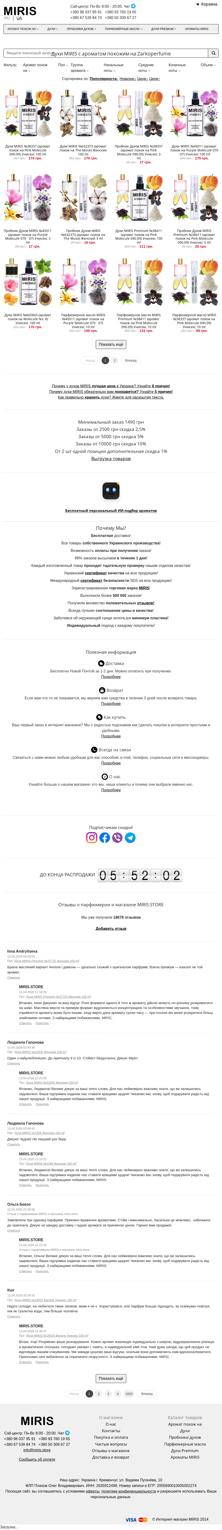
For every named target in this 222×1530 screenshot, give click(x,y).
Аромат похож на (35, 68)
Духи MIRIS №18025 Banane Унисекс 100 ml (45, 1300)
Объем (207, 65)
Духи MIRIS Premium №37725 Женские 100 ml (47, 961)
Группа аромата (78, 68)
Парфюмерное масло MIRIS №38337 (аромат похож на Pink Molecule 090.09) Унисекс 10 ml (194, 321)
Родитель (42, 1023)
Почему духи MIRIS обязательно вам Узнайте (111, 392)
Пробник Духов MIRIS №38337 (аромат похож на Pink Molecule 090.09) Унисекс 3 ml (139, 152)
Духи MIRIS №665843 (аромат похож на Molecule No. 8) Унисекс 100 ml (27, 319)
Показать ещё (111, 344)
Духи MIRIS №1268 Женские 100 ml (39, 1133)
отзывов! (145, 603)
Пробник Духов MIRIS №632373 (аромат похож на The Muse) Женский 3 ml (83, 234)
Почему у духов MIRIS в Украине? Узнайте (111, 386)
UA (19, 18)
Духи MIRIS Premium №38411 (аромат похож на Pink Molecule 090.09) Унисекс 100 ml (138, 236)
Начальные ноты (113, 68)
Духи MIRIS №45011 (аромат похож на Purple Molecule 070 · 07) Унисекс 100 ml (194, 150)
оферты (92, 1491)
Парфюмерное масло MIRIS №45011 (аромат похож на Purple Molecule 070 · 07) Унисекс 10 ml (83, 321)
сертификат (96, 573)
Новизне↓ (128, 79)
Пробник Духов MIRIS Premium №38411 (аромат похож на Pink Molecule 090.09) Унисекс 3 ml (194, 236)
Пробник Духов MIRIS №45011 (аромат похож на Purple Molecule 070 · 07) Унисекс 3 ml (28, 236)
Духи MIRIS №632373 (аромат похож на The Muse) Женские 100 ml (83, 150)
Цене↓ (142, 79)
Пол (61, 65)
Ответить (13, 977)
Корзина (209, 4)
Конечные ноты (177, 68)
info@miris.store (37, 1450)
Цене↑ (154, 79)
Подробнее (111, 677)
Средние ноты (146, 68)
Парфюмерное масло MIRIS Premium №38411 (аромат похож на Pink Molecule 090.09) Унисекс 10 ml (139, 321)
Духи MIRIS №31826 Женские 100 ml (40, 1052)
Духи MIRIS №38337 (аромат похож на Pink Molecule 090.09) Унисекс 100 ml (27, 150)
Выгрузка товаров (111, 458)
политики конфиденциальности (129, 1491)
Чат (130, 6)
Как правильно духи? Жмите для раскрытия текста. (111, 397)
